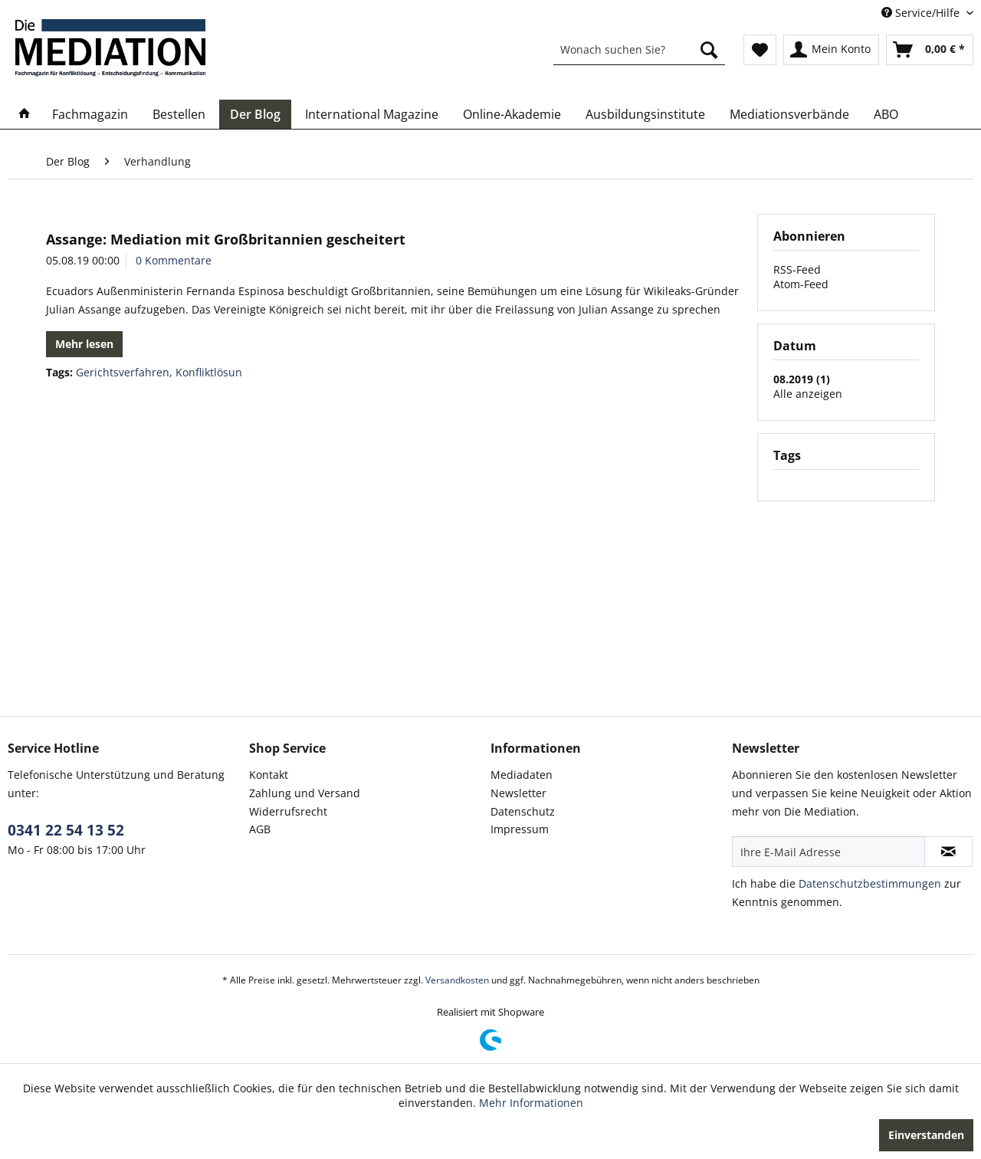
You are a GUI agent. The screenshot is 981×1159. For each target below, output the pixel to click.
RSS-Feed (797, 269)
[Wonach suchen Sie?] (639, 49)
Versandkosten (457, 980)
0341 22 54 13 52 (66, 830)
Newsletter (518, 793)
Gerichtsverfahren (122, 372)
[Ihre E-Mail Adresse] (828, 851)
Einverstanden (926, 1135)
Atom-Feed (800, 284)
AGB (260, 829)
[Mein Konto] (831, 49)
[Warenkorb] (929, 49)
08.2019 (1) (801, 379)
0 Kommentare (174, 260)
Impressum (519, 829)
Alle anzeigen (807, 393)
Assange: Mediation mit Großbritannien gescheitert (225, 239)
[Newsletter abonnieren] (948, 851)
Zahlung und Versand (304, 793)
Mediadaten (521, 774)
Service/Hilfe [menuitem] (922, 12)
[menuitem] (639, 49)
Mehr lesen (84, 344)
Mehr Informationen (531, 1102)
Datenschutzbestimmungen (870, 883)
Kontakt (268, 774)
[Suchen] (709, 49)
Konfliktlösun (209, 372)
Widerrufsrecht (288, 811)
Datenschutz (522, 811)
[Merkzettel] (759, 49)
